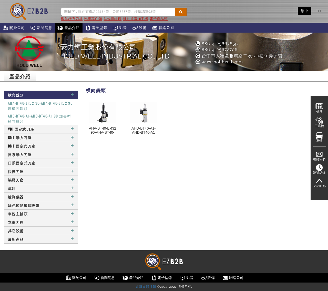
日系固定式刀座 (41, 163)
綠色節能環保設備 (41, 205)
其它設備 (41, 230)
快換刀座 (41, 171)
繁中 (304, 11)
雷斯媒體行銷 (146, 286)
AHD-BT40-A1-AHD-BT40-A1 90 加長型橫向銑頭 (39, 118)
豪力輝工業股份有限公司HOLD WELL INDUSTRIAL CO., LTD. (115, 51)
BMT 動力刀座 (41, 137)
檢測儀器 (41, 196)
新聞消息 (41, 28)
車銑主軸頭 (41, 213)
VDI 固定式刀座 (41, 129)
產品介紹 (68, 28)
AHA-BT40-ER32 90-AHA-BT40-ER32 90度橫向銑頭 (40, 105)
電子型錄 (96, 28)
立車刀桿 (41, 222)
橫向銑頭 (41, 95)
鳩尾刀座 (41, 179)
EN (318, 11)
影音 (119, 28)
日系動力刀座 (41, 154)
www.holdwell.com (219, 61)
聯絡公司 (163, 28)
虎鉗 (41, 188)
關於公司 (14, 28)
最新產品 (41, 239)
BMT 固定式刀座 (41, 146)
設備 (139, 28)
